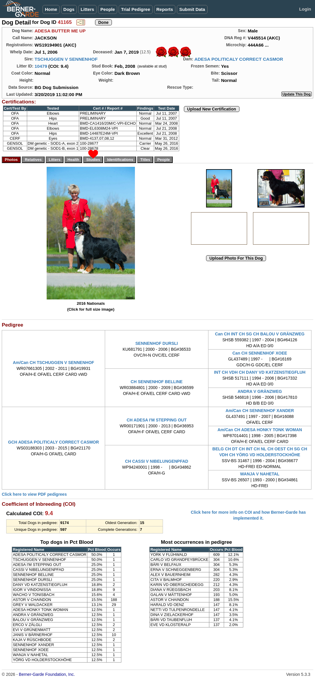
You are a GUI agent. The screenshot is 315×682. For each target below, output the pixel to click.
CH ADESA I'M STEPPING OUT (157, 420)
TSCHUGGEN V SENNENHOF (66, 59)
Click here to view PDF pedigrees (34, 494)
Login (305, 8)
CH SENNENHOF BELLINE (157, 381)
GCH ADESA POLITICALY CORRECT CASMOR (53, 442)
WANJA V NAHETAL (259, 474)
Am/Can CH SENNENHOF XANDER (260, 410)
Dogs (69, 9)
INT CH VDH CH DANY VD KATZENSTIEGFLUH (260, 372)
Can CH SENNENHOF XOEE (259, 353)
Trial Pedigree (135, 9)
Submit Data (192, 9)
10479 (41, 66)
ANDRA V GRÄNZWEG (260, 391)
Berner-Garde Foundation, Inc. (47, 674)
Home (51, 9)
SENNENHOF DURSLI (157, 343)
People (107, 9)
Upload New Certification (211, 109)
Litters (87, 9)
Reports (164, 9)
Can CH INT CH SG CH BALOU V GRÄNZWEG (259, 334)
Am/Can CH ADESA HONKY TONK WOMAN (260, 429)
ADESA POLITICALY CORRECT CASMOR (238, 59)
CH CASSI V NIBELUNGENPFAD (156, 461)
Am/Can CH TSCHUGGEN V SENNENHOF (53, 362)
